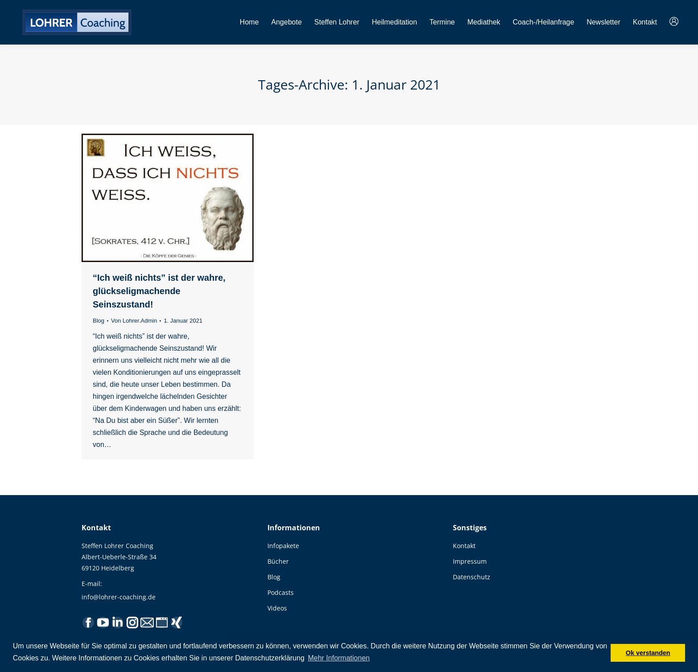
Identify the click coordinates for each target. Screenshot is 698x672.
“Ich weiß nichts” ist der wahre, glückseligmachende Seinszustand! (159, 291)
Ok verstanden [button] (648, 652)
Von (134, 320)
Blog (98, 320)
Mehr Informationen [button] (339, 658)
